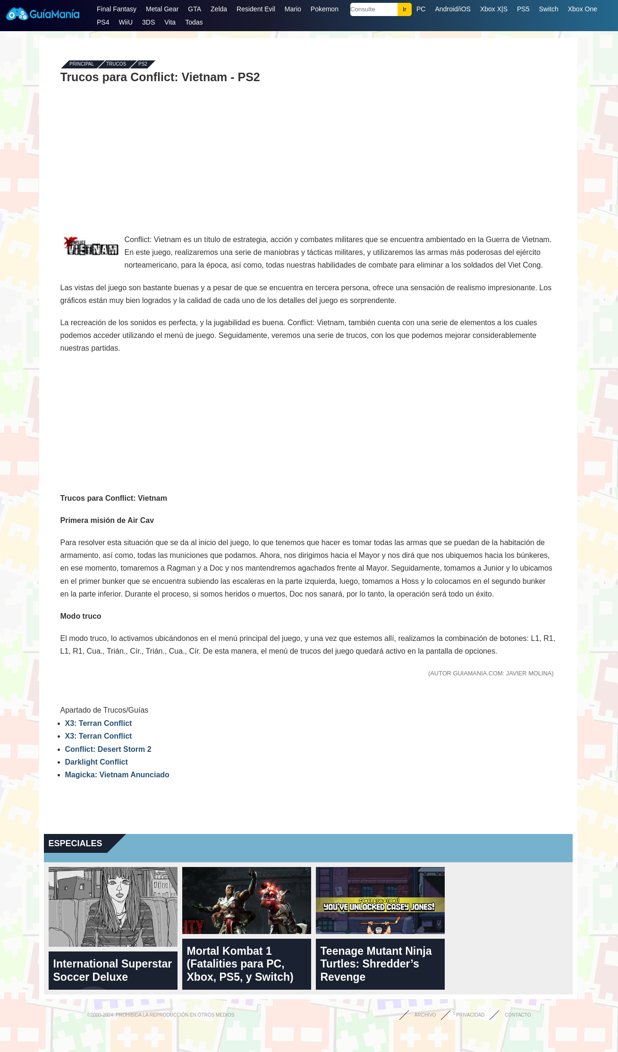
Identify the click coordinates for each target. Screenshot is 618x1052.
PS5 (523, 9)
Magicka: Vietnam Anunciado (117, 775)
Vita (170, 22)
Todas (194, 22)
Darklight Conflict (96, 762)
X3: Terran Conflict (98, 723)
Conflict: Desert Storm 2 (108, 749)
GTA (194, 9)
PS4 (103, 22)
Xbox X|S (494, 9)
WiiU (126, 22)
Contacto (518, 1015)
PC (420, 9)
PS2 (142, 64)
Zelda (219, 9)
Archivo (425, 1015)
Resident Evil (256, 9)
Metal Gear (162, 9)
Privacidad (470, 1015)
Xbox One (582, 9)
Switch (548, 9)
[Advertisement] (308, 152)
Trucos (116, 64)
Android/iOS (452, 9)
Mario (293, 9)
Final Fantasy (116, 9)
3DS (148, 22)
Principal (81, 64)
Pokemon (325, 9)
